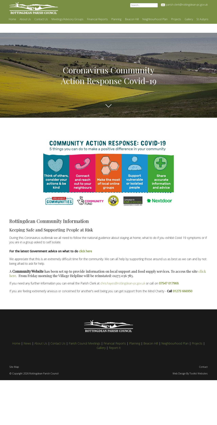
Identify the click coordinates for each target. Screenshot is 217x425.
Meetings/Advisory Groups (67, 19)
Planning (116, 19)
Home (12, 19)
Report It (115, 348)
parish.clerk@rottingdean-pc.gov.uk (187, 4)
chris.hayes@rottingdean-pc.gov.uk (123, 283)
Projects (176, 19)
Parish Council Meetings (85, 343)
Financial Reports (97, 19)
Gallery (189, 19)
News (28, 343)
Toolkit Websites (199, 373)
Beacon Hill (132, 19)
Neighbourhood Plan (154, 19)
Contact (203, 366)
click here (85, 251)
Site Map (14, 366)
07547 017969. (169, 283)
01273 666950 (182, 291)
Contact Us (41, 19)
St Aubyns (202, 19)
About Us (25, 19)
